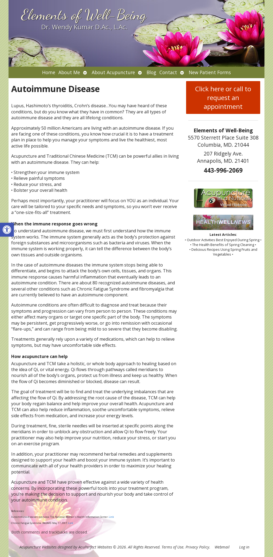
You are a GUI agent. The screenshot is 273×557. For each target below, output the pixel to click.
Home (48, 72)
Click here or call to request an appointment (223, 97)
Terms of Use (172, 547)
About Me (69, 72)
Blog (151, 72)
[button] (7, 230)
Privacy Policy (197, 547)
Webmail (222, 547)
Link (111, 517)
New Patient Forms (210, 72)
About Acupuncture (113, 72)
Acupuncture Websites (38, 547)
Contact (168, 72)
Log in (244, 547)
